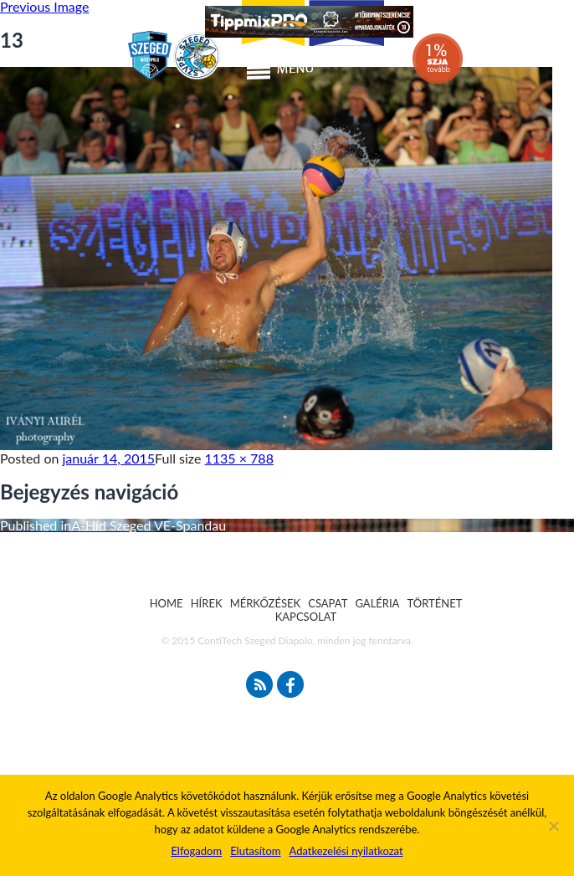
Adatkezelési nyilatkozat (345, 851)
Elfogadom (196, 851)
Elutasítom (255, 851)
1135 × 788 (239, 458)
